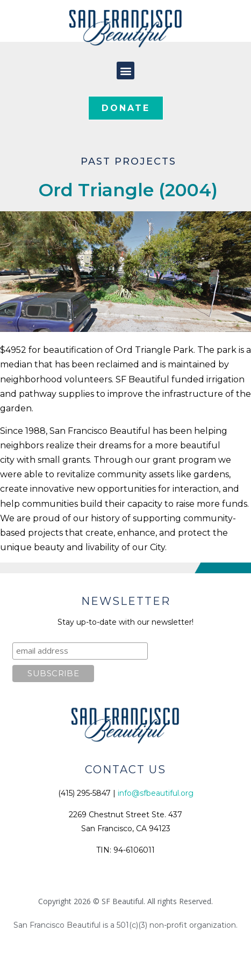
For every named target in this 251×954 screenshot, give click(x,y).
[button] (125, 70)
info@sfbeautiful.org (155, 793)
